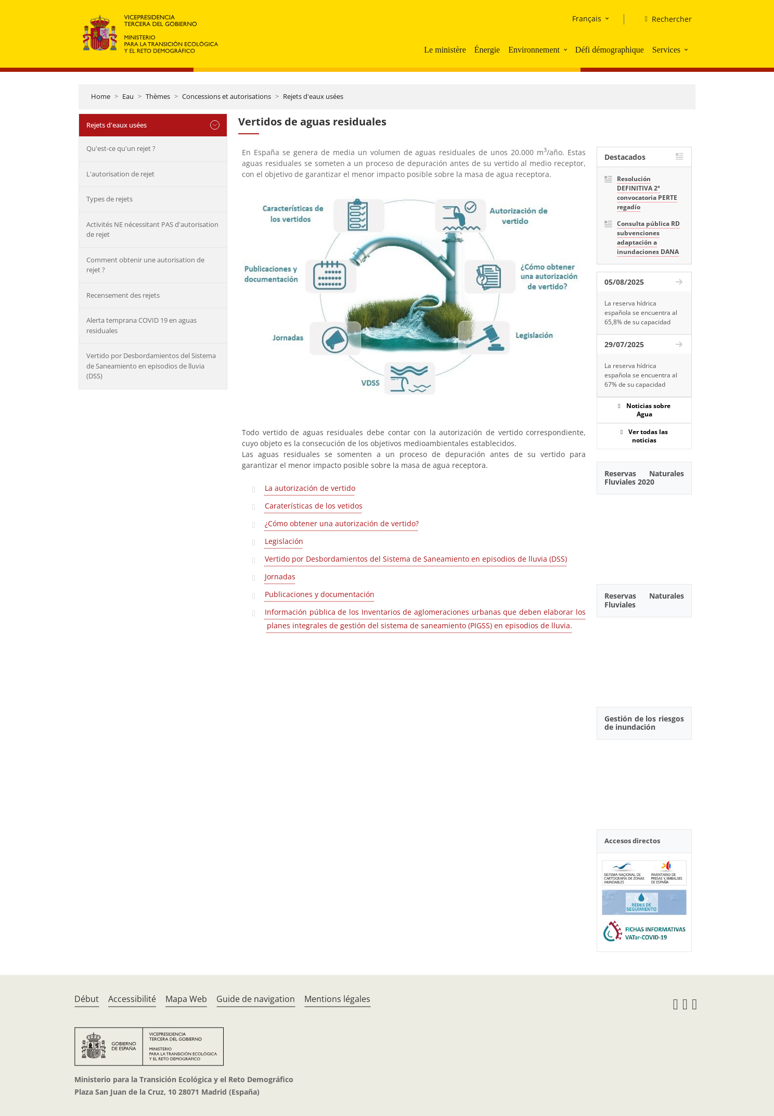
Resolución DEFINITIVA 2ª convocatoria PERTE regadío (647, 192)
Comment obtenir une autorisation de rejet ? (145, 265)
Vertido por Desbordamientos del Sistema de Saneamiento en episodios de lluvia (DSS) (151, 366)
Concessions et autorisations (226, 96)
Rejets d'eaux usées (313, 96)
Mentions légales (337, 999)
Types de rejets (109, 199)
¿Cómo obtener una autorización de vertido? (342, 523)
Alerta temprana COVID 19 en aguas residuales (141, 325)
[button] (566, 49)
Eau (128, 96)
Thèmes (158, 96)
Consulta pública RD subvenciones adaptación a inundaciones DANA (648, 237)
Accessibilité (132, 999)
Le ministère (445, 49)
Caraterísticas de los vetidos (314, 506)
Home (100, 96)
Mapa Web (186, 999)
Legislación (284, 541)
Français (586, 18)
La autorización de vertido (310, 488)
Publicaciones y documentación (320, 594)
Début (86, 999)
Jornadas (280, 576)
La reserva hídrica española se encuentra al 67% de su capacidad (640, 375)
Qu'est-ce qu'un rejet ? (121, 148)
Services (666, 49)
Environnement (534, 49)
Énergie (487, 49)
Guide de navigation (255, 999)
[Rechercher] (664, 19)
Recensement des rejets (123, 295)
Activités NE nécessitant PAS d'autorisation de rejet (152, 229)
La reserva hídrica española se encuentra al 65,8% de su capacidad (640, 312)
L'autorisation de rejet (120, 174)
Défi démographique (609, 49)
